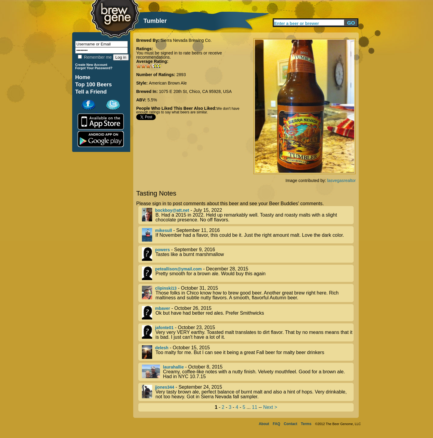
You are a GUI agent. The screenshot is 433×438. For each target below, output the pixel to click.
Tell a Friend (91, 92)
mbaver (162, 308)
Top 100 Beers (93, 85)
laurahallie (173, 367)
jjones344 (164, 387)
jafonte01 (164, 327)
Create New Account (91, 64)
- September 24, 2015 (248, 392)
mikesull (163, 230)
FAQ (276, 424)
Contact (290, 424)
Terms (306, 424)
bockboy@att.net (172, 210)
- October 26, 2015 (248, 312)
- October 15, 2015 (248, 352)
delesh (161, 347)
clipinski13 (166, 288)
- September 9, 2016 (248, 254)
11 (254, 407)
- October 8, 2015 (248, 372)
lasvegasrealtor (341, 180)
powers (162, 249)
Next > (270, 407)
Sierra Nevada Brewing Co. (186, 40)
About (264, 424)
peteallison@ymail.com (178, 269)
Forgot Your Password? (93, 68)
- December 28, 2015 (248, 273)
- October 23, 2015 (248, 332)
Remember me (95, 57)
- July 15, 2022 (248, 215)
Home (82, 77)
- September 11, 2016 (248, 235)
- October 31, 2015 (248, 293)
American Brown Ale (168, 83)
